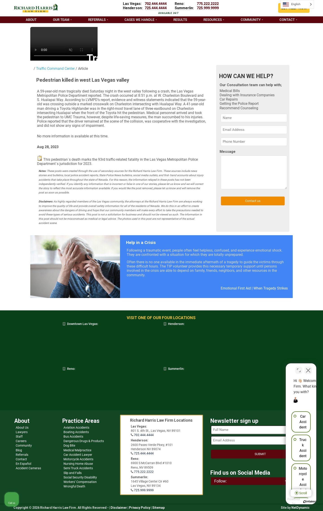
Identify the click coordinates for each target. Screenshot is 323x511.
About (31, 20)
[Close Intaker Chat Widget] (308, 367)
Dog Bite (69, 445)
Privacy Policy (139, 507)
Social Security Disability (80, 477)
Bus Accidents (73, 436)
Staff (19, 436)
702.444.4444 (156, 4)
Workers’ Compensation (80, 482)
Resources (212, 20)
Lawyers (22, 432)
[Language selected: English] (297, 4)
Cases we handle (139, 20)
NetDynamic (300, 507)
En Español (23, 463)
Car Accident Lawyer (77, 454)
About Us (22, 427)
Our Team (61, 20)
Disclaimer (119, 507)
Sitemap (158, 507)
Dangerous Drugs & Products (83, 441)
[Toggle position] (298, 367)
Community (251, 20)
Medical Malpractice (77, 450)
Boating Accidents (76, 432)
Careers (21, 441)
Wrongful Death (74, 486)
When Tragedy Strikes (270, 288)
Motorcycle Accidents (78, 459)
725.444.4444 (156, 8)
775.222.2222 (208, 4)
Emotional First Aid (236, 288)
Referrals (97, 20)
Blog (19, 450)
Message (228, 151)
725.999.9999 (208, 8)
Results (180, 20)
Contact (287, 20)
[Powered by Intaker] (285, 501)
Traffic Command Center (55, 68)
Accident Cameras (28, 468)
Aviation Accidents (76, 427)
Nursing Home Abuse (78, 463)
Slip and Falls (72, 473)
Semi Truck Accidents (78, 468)
